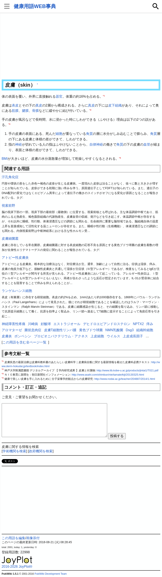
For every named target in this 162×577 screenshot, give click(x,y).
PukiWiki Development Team (51, 573)
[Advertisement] (81, 46)
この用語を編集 (13, 538)
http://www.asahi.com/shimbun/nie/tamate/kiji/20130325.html (108, 374)
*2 (90, 110)
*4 (120, 158)
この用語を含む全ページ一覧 (24, 342)
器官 (59, 96)
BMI (5, 158)
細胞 (59, 133)
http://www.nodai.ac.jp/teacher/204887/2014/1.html (124, 378)
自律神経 (96, 144)
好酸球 (46, 324)
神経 (18, 144)
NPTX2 (138, 324)
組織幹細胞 (144, 330)
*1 (104, 95)
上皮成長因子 (133, 336)
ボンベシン (22, 336)
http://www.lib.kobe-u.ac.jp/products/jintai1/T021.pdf (127, 370)
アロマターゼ (12, 330)
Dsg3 (130, 330)
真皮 (38, 105)
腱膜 (25, 110)
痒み (149, 324)
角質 (89, 133)
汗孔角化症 (10, 177)
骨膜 (35, 110)
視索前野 (8, 205)
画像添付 (33, 538)
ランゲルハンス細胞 (17, 291)
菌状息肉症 (32, 330)
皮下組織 (115, 105)
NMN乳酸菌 (114, 330)
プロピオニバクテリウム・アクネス (61, 336)
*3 (9, 124)
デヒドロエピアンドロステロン (106, 324)
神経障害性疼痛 (13, 324)
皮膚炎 (7, 336)
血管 (146, 144)
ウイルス (113, 336)
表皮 (15, 105)
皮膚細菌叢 (10, 238)
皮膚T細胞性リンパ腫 (60, 330)
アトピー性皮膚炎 (15, 257)
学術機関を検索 (14, 451)
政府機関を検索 (41, 451)
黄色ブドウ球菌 (91, 330)
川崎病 (33, 324)
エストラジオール (66, 324)
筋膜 (15, 110)
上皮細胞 (97, 336)
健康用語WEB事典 (35, 6)
